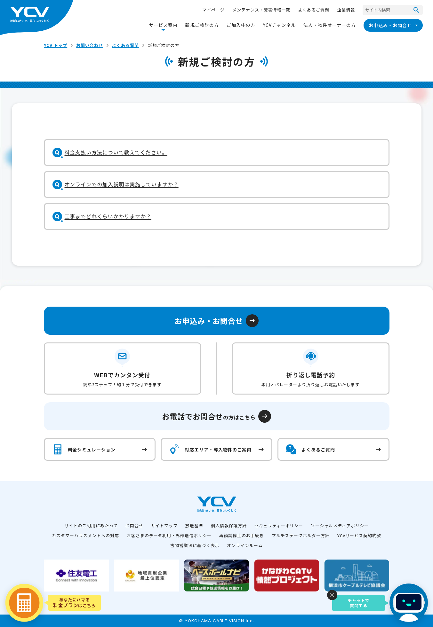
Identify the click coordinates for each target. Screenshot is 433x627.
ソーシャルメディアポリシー (339, 525)
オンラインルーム (245, 545)
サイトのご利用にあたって (91, 525)
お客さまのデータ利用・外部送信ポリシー (169, 535)
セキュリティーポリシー (278, 525)
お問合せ (134, 525)
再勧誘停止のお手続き (241, 535)
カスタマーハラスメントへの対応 (85, 535)
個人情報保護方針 (229, 525)
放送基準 (194, 525)
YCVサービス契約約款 (359, 535)
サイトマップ (164, 525)
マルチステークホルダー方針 (301, 535)
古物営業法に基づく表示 (195, 545)
